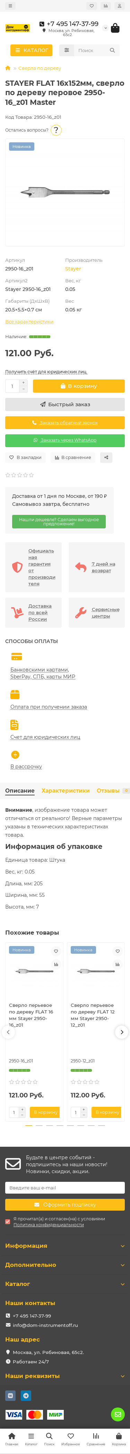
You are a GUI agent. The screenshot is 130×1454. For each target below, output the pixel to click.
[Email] (65, 1188)
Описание (20, 790)
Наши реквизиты (65, 1375)
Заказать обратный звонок (65, 422)
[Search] (97, 50)
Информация (65, 1245)
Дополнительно (65, 1264)
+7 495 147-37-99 (67, 23)
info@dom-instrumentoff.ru (45, 1325)
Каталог (65, 1283)
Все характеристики (29, 321)
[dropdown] (10, 6)
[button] (8, 1032)
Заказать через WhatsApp (65, 440)
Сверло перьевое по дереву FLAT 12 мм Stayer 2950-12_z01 (93, 1015)
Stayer (73, 269)
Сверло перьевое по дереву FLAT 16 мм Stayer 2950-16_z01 (31, 1015)
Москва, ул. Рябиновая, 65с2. (48, 1352)
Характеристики (66, 790)
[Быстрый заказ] (65, 404)
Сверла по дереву (39, 68)
